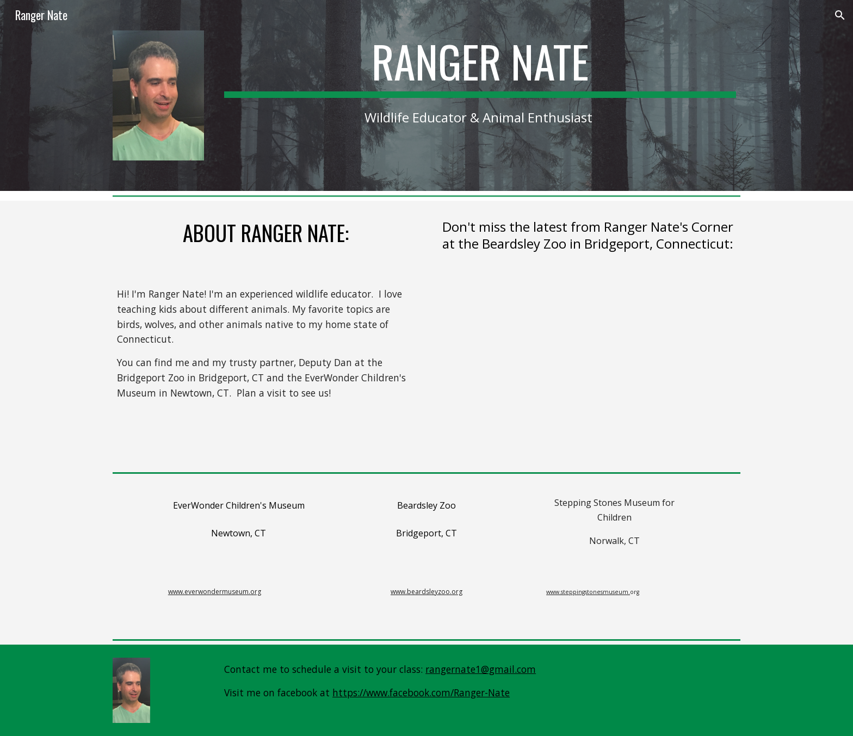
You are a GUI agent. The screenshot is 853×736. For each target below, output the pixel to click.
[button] (840, 15)
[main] (480, 80)
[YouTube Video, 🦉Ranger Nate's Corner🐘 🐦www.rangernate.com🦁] (587, 368)
